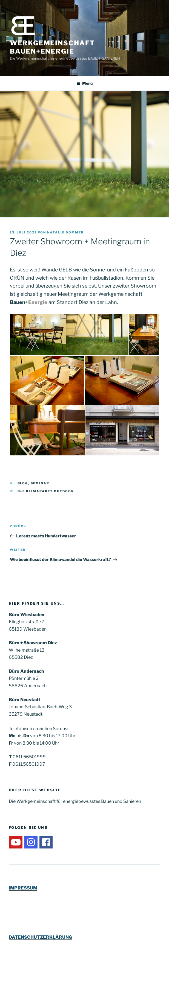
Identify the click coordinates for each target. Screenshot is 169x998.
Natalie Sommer (65, 232)
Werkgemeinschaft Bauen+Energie (52, 47)
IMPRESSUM (23, 888)
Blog (23, 483)
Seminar (40, 483)
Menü (84, 83)
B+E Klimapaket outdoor (46, 491)
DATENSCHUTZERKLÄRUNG (40, 937)
